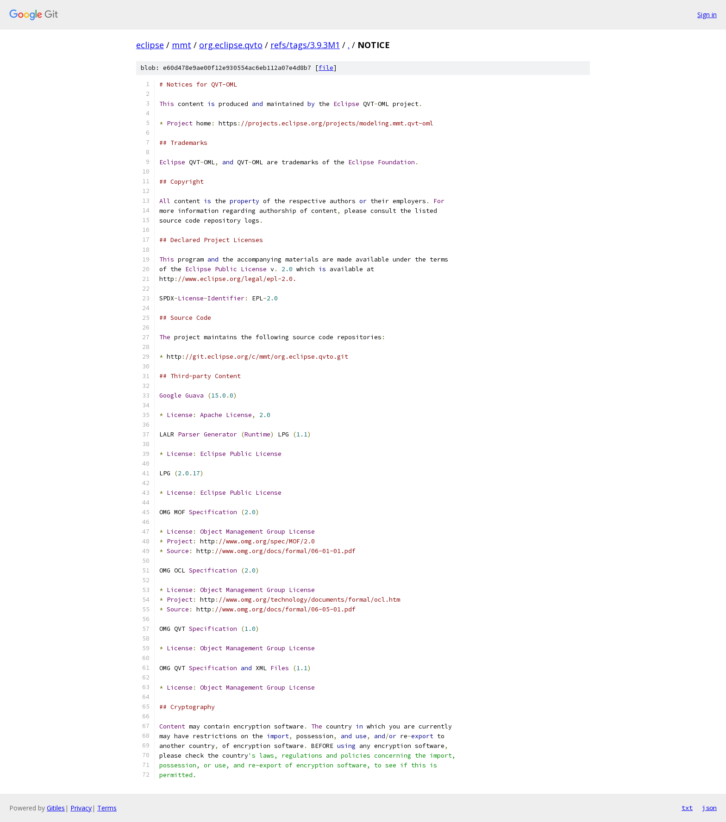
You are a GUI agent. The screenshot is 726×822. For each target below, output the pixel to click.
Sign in (707, 14)
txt (687, 807)
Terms (107, 807)
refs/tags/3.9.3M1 (305, 44)
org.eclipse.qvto (231, 44)
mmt (181, 44)
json (709, 807)
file (326, 68)
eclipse (150, 44)
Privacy (81, 807)
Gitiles (56, 807)
